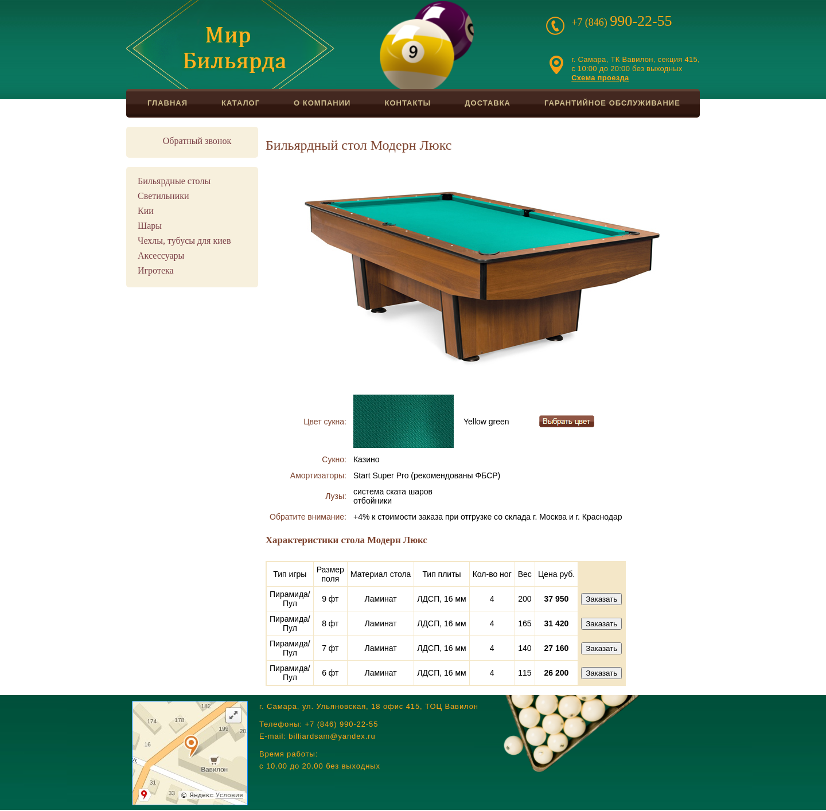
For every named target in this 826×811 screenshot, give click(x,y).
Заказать (601, 599)
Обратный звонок (197, 141)
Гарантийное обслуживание (612, 103)
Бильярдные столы (174, 181)
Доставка (488, 103)
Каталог (240, 103)
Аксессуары (161, 255)
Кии (146, 211)
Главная (167, 103)
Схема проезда (600, 77)
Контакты (407, 103)
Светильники (163, 196)
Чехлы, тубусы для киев (184, 240)
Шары (150, 226)
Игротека (156, 270)
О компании (322, 103)
